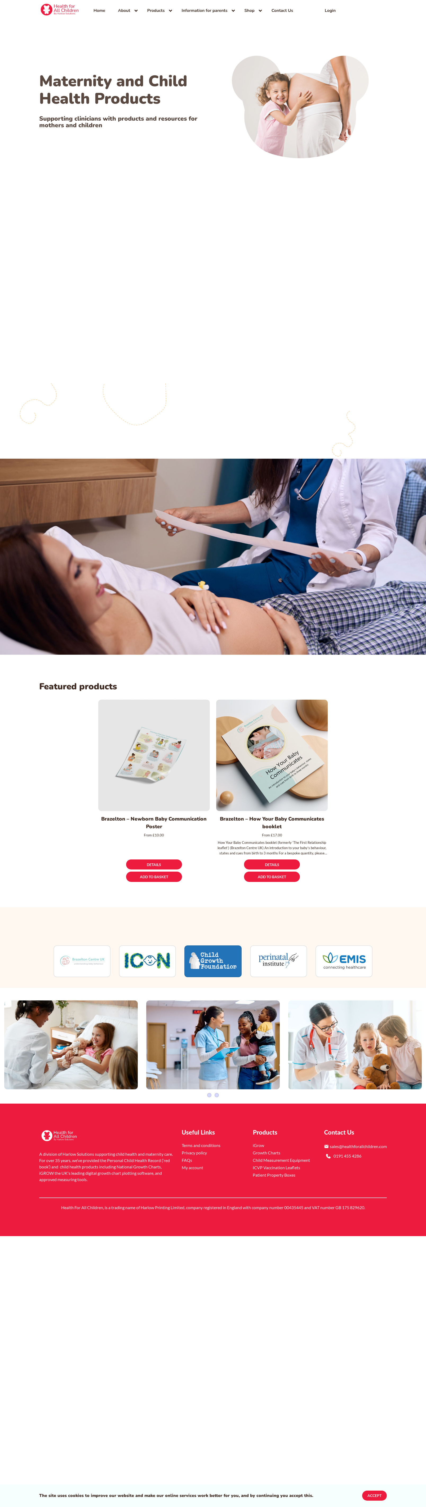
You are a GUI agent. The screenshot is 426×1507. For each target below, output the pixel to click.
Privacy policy (194, 1142)
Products (156, 10)
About (124, 10)
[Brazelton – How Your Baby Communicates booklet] (272, 755)
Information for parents (204, 10)
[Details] (154, 864)
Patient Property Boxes (274, 1165)
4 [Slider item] (217, 1085)
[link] (60, 10)
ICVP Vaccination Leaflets (276, 1157)
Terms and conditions (201, 1135)
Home (99, 10)
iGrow (258, 1135)
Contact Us (282, 10)
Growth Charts (266, 1142)
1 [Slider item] (209, 1085)
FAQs (187, 1150)
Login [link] (330, 10)
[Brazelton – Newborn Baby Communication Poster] (154, 755)
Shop (250, 10)
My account (192, 1157)
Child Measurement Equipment (281, 1150)
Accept (374, 1495)
